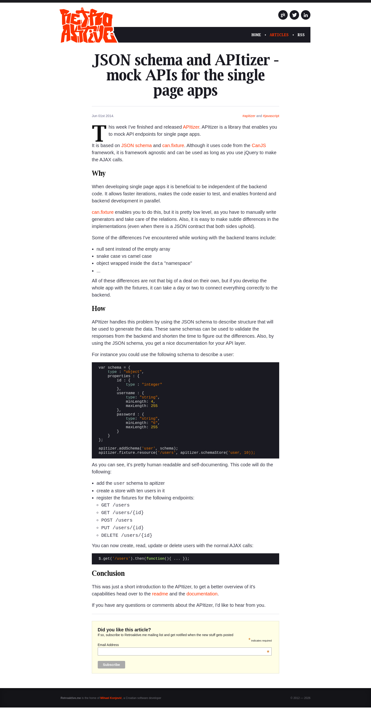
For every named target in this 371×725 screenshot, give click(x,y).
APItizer (191, 127)
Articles (279, 34)
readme (160, 611)
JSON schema (136, 145)
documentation (201, 611)
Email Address (183, 662)
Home (256, 34)
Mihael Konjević (111, 715)
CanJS (259, 145)
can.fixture (173, 145)
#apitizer (249, 116)
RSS (301, 34)
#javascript (271, 116)
